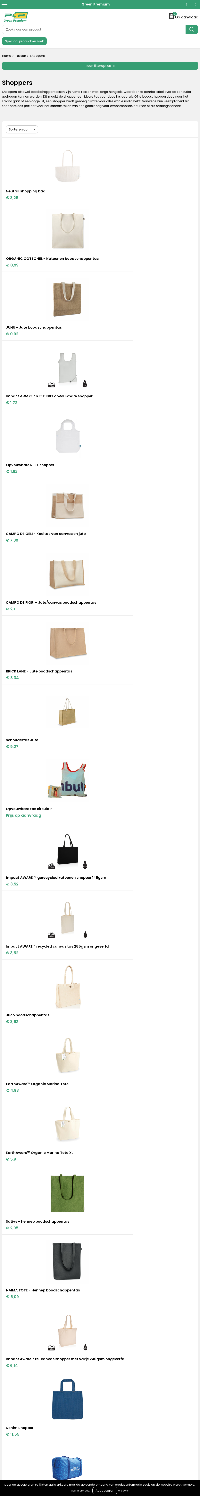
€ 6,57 (110, 837)
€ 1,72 (110, 271)
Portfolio (108, 1249)
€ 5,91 (12, 694)
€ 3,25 (12, 197)
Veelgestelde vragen (18, 1325)
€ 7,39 (110, 340)
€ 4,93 (110, 625)
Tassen (20, 55)
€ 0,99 (110, 202)
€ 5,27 (12, 483)
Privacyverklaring (115, 1319)
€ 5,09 (12, 763)
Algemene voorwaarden (120, 1307)
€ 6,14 (110, 768)
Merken (108, 1254)
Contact (8, 1307)
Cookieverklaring (115, 1313)
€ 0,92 (12, 271)
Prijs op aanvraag (121, 483)
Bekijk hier (59, 1164)
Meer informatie (80, 1490)
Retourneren (11, 1319)
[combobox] (94, 29)
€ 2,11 (11, 414)
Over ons (9, 1313)
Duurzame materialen (119, 1260)
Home (6, 55)
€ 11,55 (13, 837)
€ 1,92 (12, 340)
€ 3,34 (110, 408)
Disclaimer (110, 1325)
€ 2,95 (110, 694)
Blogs (106, 1242)
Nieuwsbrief (11, 1331)
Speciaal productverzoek (24, 41)
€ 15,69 (13, 906)
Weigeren (123, 1490)
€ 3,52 (12, 557)
